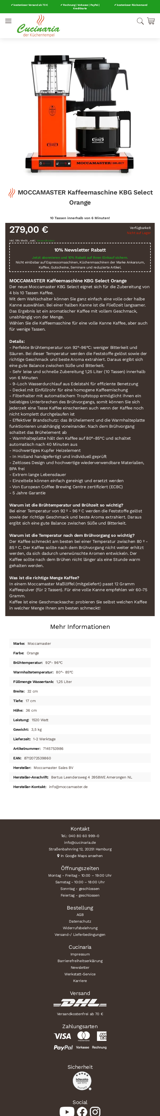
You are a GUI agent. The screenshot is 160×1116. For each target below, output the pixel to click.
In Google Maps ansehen (82, 856)
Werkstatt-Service (80, 974)
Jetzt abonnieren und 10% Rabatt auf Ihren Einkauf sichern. (80, 257)
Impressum (80, 954)
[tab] (80, 624)
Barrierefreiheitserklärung (79, 961)
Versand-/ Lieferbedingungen (80, 934)
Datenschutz (80, 921)
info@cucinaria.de (80, 842)
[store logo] (38, 26)
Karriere (80, 981)
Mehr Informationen (80, 626)
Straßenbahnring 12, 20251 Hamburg (80, 849)
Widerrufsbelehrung (80, 928)
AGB (80, 914)
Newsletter (80, 967)
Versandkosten (46, 240)
